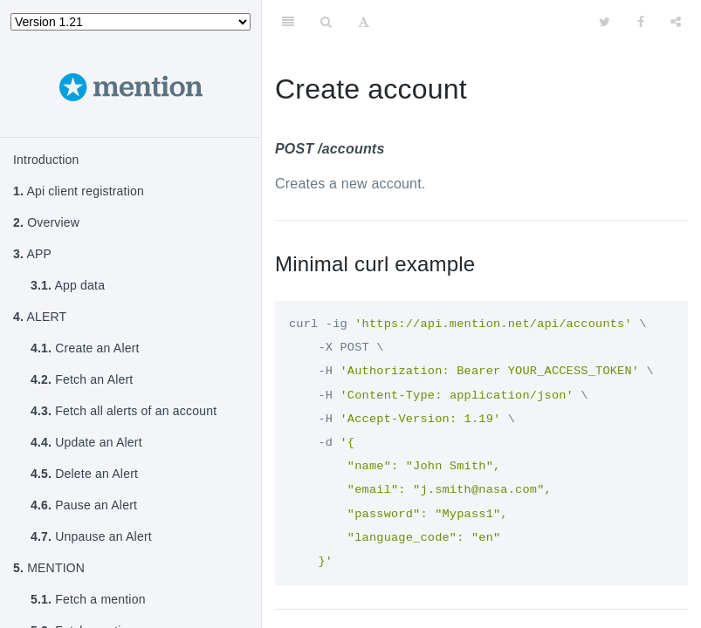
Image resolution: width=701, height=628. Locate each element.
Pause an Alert (84, 505)
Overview (46, 222)
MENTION (49, 568)
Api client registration (78, 191)
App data (68, 285)
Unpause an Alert (91, 536)
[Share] (675, 22)
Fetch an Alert (82, 379)
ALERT (39, 317)
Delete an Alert (84, 474)
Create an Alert (85, 348)
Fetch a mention (88, 599)
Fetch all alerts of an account (123, 411)
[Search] (326, 22)
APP (32, 254)
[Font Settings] (363, 22)
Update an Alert (86, 442)
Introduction (46, 160)
